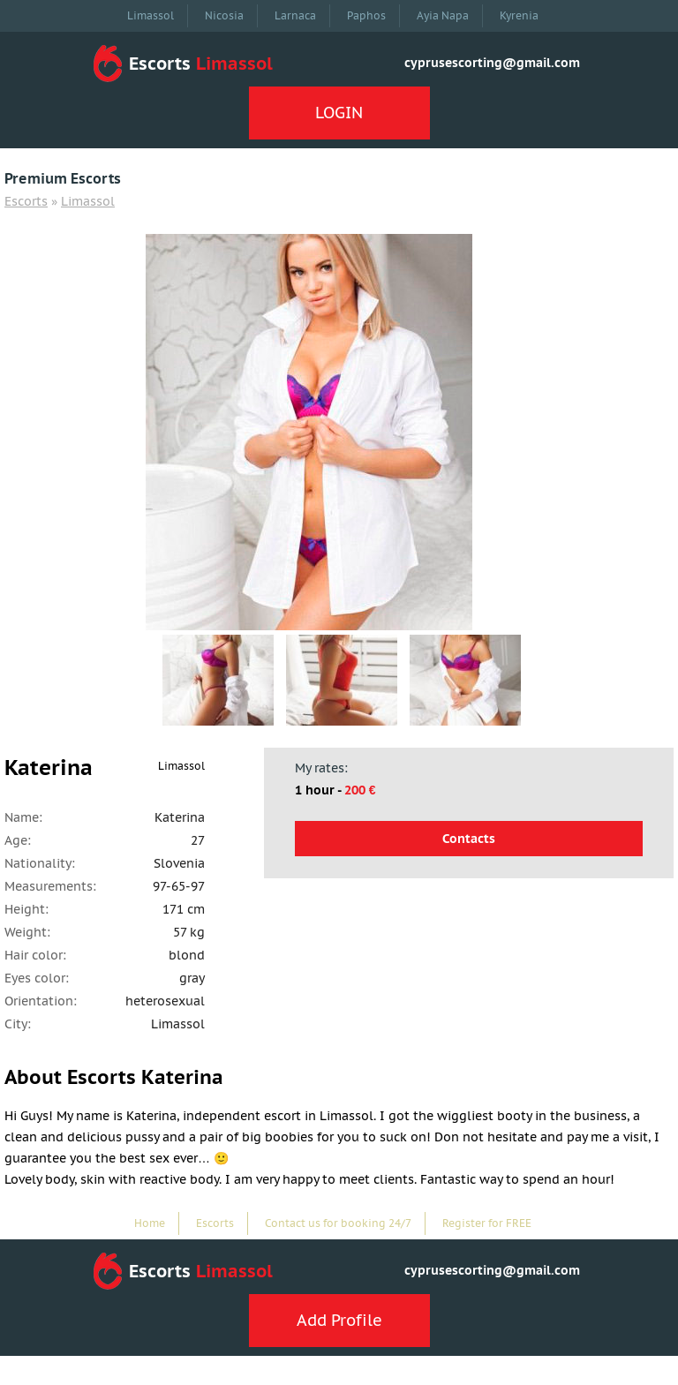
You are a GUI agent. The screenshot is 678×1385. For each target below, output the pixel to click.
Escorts (26, 201)
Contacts (468, 839)
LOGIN (339, 112)
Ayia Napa (443, 15)
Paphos (366, 15)
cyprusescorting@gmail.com (492, 63)
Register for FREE (486, 1223)
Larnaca (295, 15)
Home (149, 1223)
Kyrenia (519, 15)
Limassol (150, 15)
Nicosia (224, 15)
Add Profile (339, 1320)
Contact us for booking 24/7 (338, 1223)
